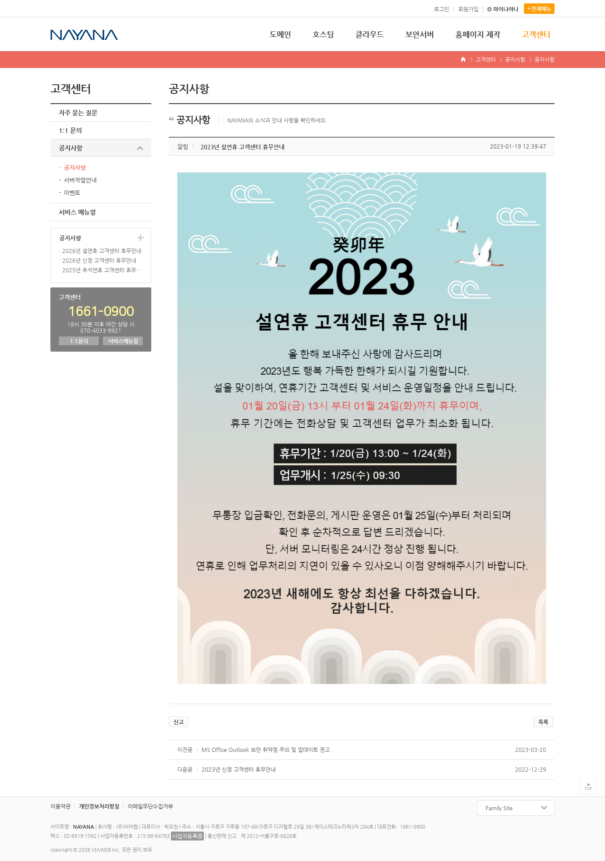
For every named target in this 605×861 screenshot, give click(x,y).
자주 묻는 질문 (78, 112)
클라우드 (369, 34)
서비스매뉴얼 (123, 341)
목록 (543, 722)
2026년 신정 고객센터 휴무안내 (99, 260)
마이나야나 (505, 9)
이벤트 (72, 192)
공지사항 (515, 59)
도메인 (280, 34)
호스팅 (323, 34)
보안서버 (419, 34)
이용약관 (60, 806)
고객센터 (536, 34)
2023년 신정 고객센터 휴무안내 (239, 769)
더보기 (140, 237)
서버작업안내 (80, 180)
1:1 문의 (70, 130)
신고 (179, 722)
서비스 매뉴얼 (77, 212)
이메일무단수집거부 (150, 806)
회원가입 (468, 9)
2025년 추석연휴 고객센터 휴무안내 (102, 270)
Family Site (499, 808)
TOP (588, 788)
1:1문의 (79, 341)
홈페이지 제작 (477, 34)
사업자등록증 (187, 836)
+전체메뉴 (539, 8)
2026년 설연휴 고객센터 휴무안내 (101, 251)
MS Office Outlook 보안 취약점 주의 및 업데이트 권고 (266, 749)
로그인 (441, 9)
